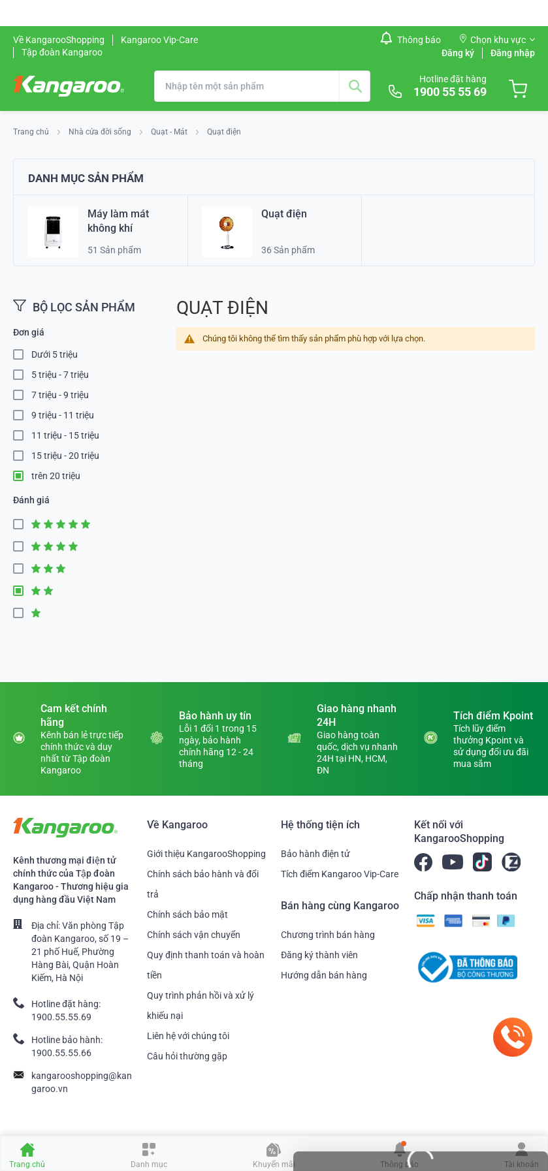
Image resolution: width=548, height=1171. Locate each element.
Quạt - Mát (170, 131)
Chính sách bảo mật (187, 914)
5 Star (22, 524)
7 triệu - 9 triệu (60, 395)
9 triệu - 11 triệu (62, 415)
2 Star (22, 591)
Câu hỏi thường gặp (187, 1056)
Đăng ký (458, 53)
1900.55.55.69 (61, 1017)
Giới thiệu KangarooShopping (206, 854)
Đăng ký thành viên (319, 955)
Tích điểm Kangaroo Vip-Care (339, 874)
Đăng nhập (513, 53)
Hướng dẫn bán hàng (324, 975)
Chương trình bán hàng (328, 934)
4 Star (22, 547)
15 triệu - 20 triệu (65, 455)
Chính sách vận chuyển (193, 934)
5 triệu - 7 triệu (60, 374)
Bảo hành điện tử (315, 854)
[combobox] (262, 86)
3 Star (22, 569)
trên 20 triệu (55, 476)
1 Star (22, 613)
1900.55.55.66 (61, 1053)
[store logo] (68, 86)
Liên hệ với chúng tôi (188, 1036)
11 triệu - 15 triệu (65, 435)
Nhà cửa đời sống (101, 131)
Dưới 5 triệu (54, 354)
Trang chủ (32, 131)
